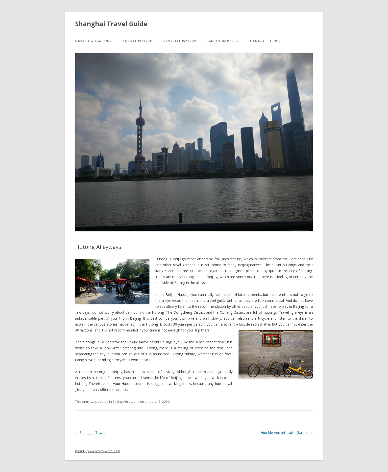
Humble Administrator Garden (287, 432)
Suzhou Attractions (179, 41)
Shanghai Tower (90, 432)
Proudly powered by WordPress (97, 451)
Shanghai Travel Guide (111, 23)
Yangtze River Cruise (223, 41)
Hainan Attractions (266, 41)
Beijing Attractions (137, 41)
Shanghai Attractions (93, 41)
